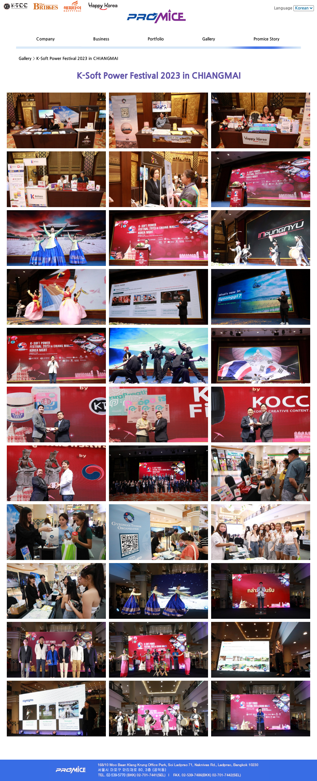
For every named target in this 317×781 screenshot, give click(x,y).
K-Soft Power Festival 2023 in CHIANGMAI (77, 58)
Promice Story (267, 39)
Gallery (208, 39)
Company (45, 39)
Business (101, 39)
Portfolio (156, 39)
